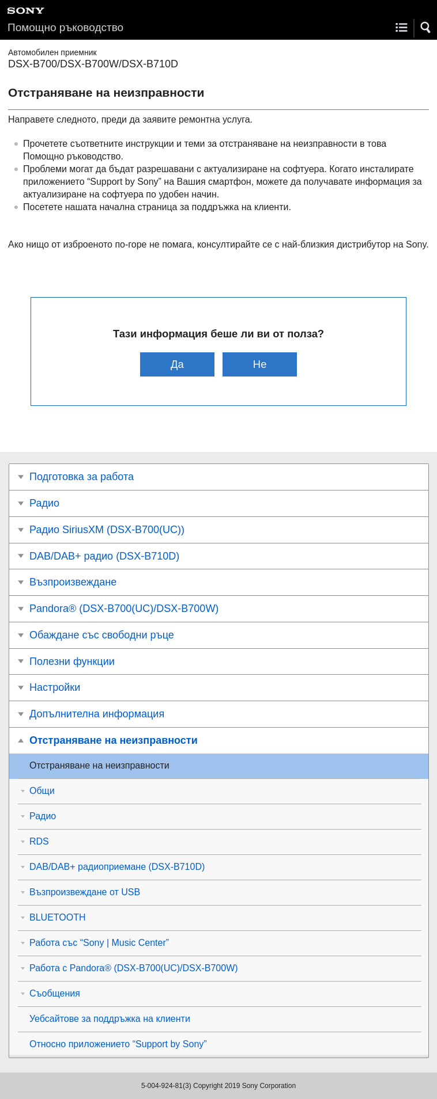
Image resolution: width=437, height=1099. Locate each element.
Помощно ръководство (65, 27)
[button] (426, 28)
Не (260, 364)
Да (177, 364)
